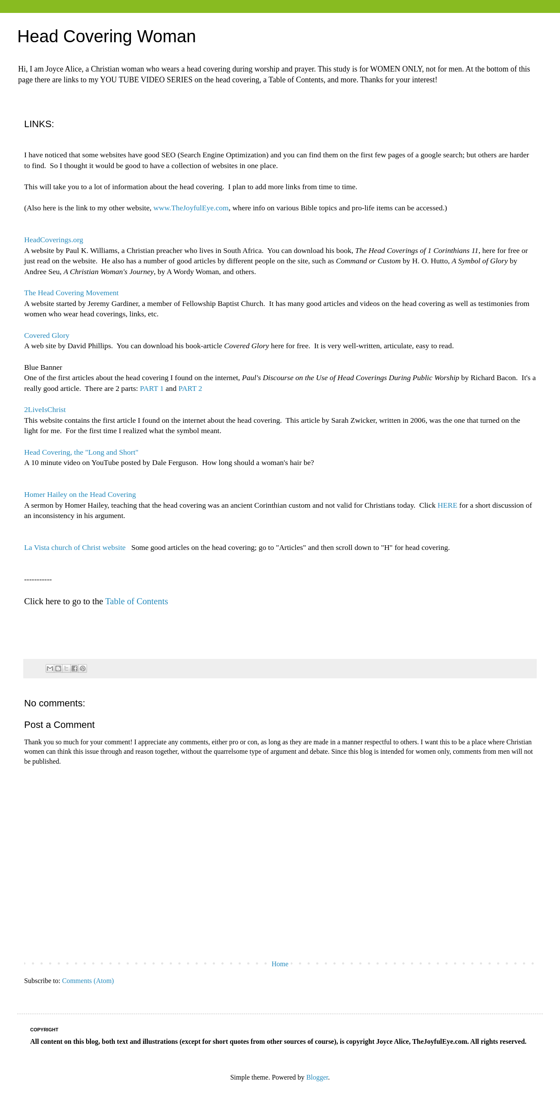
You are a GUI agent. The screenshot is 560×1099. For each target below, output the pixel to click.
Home (279, 964)
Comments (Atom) (88, 980)
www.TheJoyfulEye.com (191, 207)
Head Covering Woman (106, 36)
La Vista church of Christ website (75, 547)
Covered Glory (46, 335)
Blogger (317, 1077)
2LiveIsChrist (45, 409)
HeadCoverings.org (53, 239)
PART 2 (190, 388)
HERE (447, 505)
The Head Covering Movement (71, 292)
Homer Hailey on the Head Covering (80, 494)
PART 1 (152, 388)
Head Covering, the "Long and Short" (81, 452)
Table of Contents (136, 601)
